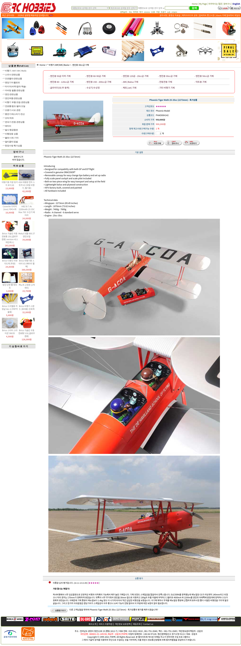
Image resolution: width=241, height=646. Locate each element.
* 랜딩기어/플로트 (11, 82)
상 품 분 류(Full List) (18, 66)
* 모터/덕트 (8, 118)
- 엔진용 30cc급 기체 (80, 64)
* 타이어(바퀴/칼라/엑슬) (14, 86)
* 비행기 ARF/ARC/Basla (14, 71)
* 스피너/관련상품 (11, 74)
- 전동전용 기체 (165, 81)
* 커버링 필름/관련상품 (14, 90)
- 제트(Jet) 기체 (129, 87)
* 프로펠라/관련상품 (12, 78)
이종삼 (55, 582)
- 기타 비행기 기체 (166, 87)
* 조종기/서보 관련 (11, 110)
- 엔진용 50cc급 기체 (204, 76)
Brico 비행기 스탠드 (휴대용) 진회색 (26, 307)
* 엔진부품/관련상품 (12, 98)
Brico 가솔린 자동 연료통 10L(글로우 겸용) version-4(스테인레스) (10, 238)
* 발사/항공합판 (10, 130)
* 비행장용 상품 (10, 134)
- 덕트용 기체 (200, 81)
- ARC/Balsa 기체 (130, 81)
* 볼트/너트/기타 (11, 138)
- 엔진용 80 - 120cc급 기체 (61, 81)
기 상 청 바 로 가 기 (18, 346)
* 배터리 (7, 126)
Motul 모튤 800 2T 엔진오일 (26, 235)
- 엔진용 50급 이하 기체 (59, 76)
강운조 (200, 631)
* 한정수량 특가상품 (12, 146)
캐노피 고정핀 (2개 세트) (27, 286)
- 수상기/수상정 (92, 87)
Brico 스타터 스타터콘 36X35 (9, 332)
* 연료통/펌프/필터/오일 (14, 106)
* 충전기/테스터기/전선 (14, 114)
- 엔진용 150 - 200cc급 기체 (98, 81)
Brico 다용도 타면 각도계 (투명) (9, 262)
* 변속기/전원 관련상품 (14, 122)
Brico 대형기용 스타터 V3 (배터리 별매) (26, 263)
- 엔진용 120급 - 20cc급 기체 (135, 76)
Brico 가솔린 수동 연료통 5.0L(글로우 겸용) (26, 333)
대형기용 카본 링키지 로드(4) (10, 183)
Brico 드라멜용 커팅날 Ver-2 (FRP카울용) (10, 309)
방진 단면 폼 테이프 (9, 286)
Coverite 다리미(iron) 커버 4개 (10, 208)
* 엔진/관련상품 (10, 94)
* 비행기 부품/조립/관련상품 (16, 102)
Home (41, 64)
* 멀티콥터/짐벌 (10, 142)
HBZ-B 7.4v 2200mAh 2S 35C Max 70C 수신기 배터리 (26, 210)
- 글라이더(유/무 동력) (59, 87)
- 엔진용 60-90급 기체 (95, 76)
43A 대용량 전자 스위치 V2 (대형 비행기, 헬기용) (27, 185)
